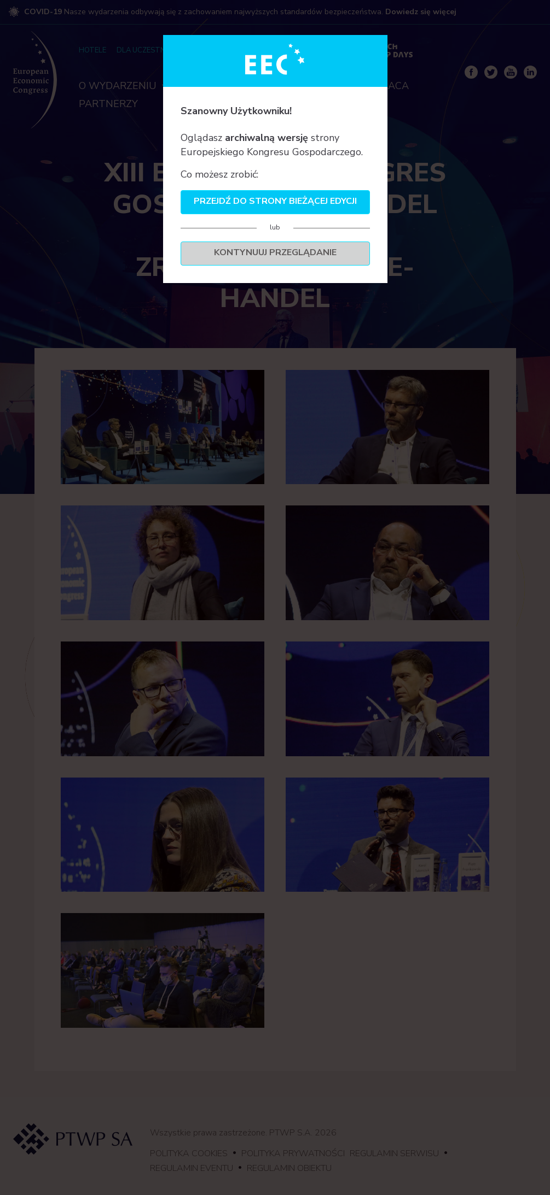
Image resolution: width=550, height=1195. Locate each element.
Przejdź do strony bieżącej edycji (275, 201)
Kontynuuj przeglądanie (275, 252)
